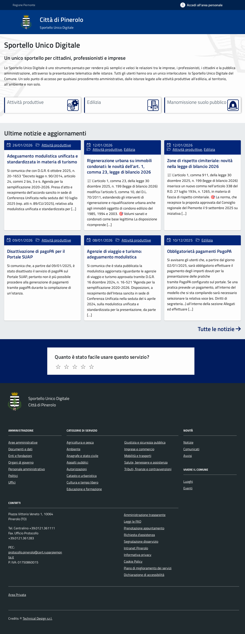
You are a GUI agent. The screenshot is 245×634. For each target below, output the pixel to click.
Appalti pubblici (77, 462)
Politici (13, 475)
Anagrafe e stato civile (82, 455)
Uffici (12, 482)
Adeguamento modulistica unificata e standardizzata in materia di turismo (42, 159)
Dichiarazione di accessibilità (144, 574)
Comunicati (191, 449)
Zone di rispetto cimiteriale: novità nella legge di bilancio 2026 (200, 163)
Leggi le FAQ (132, 521)
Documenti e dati (20, 449)
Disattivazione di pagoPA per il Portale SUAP (36, 254)
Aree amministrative (22, 442)
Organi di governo (21, 462)
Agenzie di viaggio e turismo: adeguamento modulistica (114, 254)
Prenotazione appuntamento (144, 528)
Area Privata (17, 594)
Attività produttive (56, 145)
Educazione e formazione (84, 488)
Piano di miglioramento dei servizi (148, 568)
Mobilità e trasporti (137, 455)
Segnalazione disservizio (141, 541)
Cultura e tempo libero (82, 482)
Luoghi (188, 481)
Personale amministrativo (26, 469)
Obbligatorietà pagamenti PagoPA (199, 251)
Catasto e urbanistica (82, 475)
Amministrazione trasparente (144, 514)
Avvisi (187, 455)
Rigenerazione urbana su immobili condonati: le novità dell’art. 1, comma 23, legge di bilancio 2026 (119, 166)
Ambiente (73, 449)
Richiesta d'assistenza (139, 534)
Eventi (188, 488)
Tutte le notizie (219, 328)
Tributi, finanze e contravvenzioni (148, 469)
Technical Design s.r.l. (37, 618)
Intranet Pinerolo (136, 548)
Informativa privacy (137, 554)
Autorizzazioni (77, 469)
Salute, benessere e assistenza (146, 462)
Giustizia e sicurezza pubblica (144, 442)
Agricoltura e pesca (80, 442)
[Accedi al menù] (10, 21)
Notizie (188, 442)
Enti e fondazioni (20, 455)
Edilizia (129, 149)
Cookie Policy (133, 561)
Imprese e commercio (139, 449)
